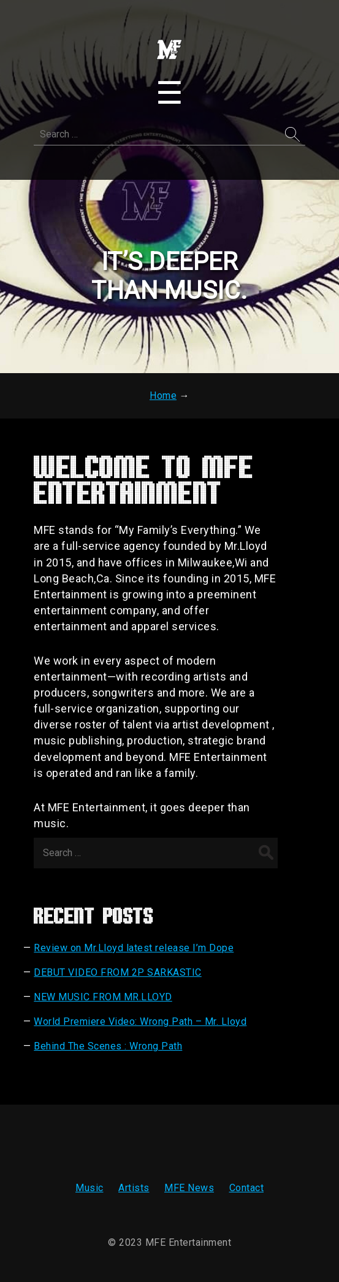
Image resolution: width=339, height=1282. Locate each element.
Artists (134, 1188)
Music (89, 1188)
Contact (246, 1188)
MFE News (189, 1188)
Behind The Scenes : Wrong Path (108, 1046)
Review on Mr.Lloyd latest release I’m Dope (134, 948)
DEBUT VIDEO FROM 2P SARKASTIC (118, 972)
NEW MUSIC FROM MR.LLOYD (103, 997)
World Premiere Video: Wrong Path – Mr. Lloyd (140, 1021)
